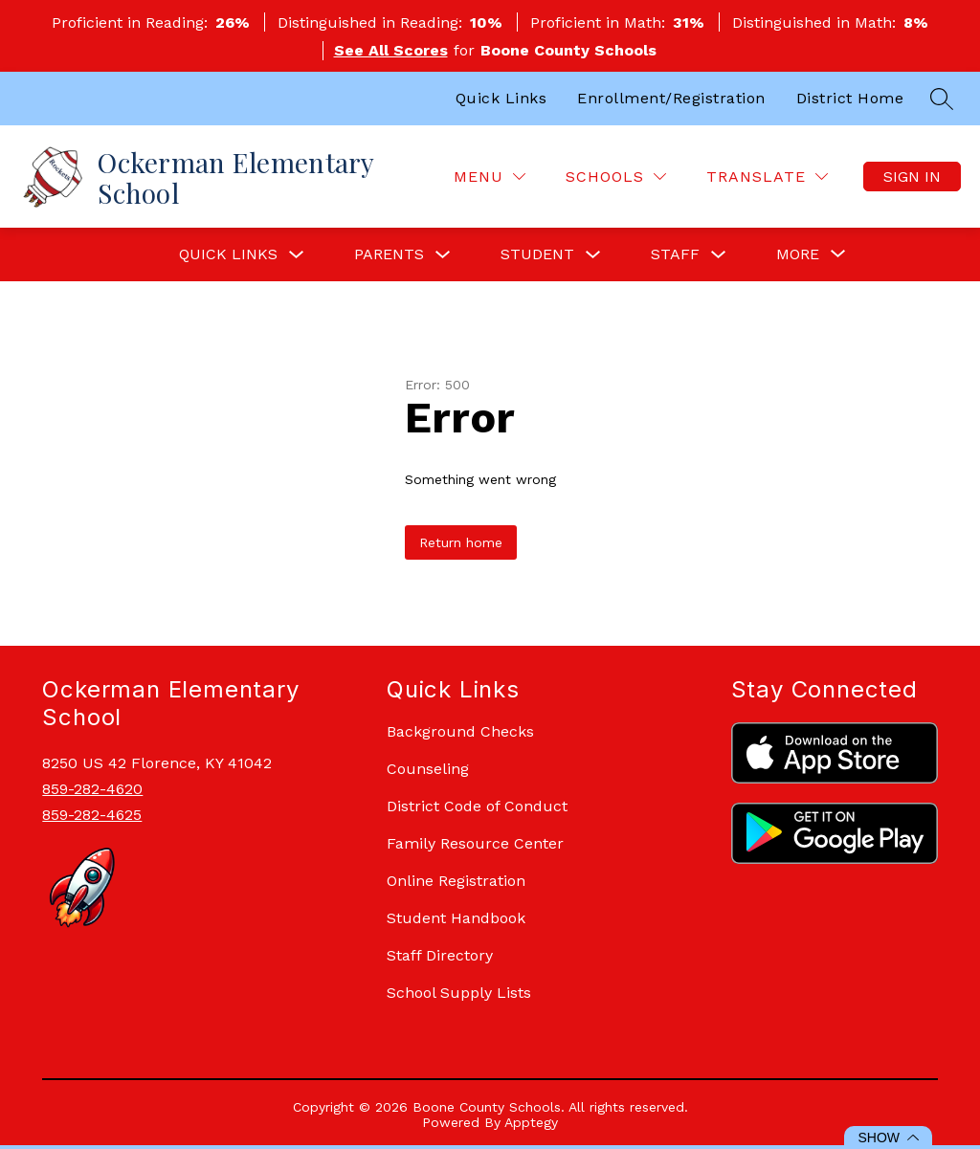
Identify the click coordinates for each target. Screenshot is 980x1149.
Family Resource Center (475, 843)
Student (537, 254)
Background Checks (460, 731)
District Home (850, 98)
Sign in (912, 176)
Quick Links (501, 98)
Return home (460, 542)
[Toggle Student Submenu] (593, 255)
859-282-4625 (92, 815)
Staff (675, 254)
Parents (389, 254)
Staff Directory (440, 955)
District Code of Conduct (477, 806)
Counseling (428, 769)
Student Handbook (456, 918)
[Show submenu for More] (797, 254)
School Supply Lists (459, 992)
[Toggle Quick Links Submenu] (296, 255)
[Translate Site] (767, 176)
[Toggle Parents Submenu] (443, 255)
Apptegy (531, 1122)
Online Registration (456, 881)
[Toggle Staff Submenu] (718, 255)
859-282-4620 (92, 789)
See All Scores (391, 50)
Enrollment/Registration (671, 98)
